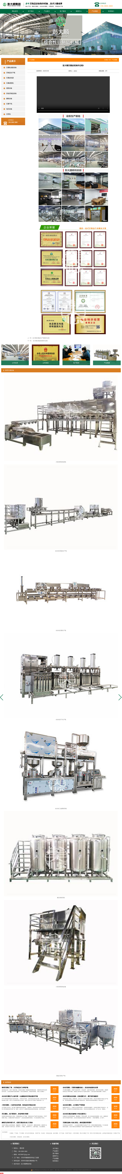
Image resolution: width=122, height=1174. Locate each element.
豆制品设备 (49, 1133)
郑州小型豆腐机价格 (95, 1133)
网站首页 (15, 11)
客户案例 (63, 11)
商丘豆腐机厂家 (84, 1133)
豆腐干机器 (68, 1133)
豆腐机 (11, 1133)
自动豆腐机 (26, 1137)
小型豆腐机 (76, 1133)
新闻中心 (79, 11)
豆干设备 (61, 1133)
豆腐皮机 (19, 1137)
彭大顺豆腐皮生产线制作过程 (41, 338)
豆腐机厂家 (107, 59)
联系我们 (111, 11)
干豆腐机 (21, 1133)
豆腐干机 (37, 1133)
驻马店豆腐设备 (29, 1133)
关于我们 (31, 11)
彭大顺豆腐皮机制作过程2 (40, 340)
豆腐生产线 (116, 1133)
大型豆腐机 (13, 1137)
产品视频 (95, 11)
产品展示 (47, 11)
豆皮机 (43, 1133)
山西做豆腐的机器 (107, 1133)
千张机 (16, 1133)
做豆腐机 (55, 1133)
